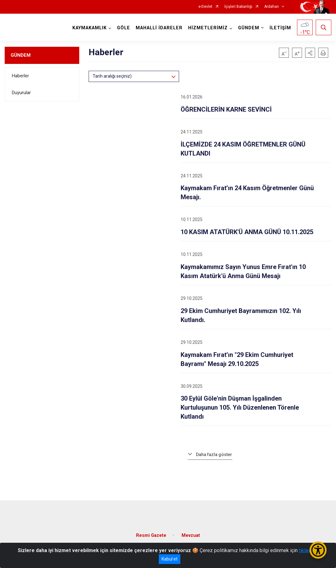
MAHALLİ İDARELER (159, 28)
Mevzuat (191, 535)
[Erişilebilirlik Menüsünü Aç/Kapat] (318, 550)
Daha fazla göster (214, 454)
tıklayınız (308, 550)
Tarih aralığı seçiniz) (112, 76)
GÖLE (123, 28)
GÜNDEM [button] (248, 28)
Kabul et (170, 558)
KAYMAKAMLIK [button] (89, 28)
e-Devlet (205, 7)
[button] (310, 53)
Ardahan (271, 7)
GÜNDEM (21, 55)
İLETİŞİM (280, 28)
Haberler (20, 76)
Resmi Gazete (151, 535)
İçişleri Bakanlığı (238, 7)
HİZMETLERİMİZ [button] (208, 28)
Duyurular (21, 92)
